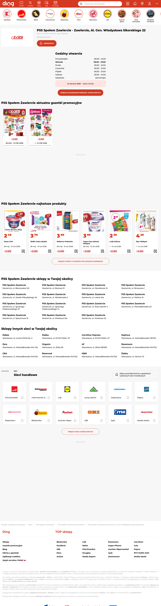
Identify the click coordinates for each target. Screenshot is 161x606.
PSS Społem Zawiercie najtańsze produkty (33, 204)
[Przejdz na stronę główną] (8, 4)
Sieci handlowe (25, 375)
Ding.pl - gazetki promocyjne (13, 525)
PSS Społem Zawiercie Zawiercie (71, 525)
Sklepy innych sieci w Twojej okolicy (29, 329)
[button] (127, 4)
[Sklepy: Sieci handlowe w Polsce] (39, 4)
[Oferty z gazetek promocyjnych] (30, 4)
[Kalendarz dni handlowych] (55, 4)
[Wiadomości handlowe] (46, 4)
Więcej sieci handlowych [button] (80, 432)
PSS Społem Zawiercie (45, 525)
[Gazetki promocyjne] (21, 4)
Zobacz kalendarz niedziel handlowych (80, 93)
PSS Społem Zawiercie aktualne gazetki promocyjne (41, 103)
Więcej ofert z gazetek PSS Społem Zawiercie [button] (80, 262)
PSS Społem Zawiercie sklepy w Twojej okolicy (37, 279)
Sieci (15, 371)
